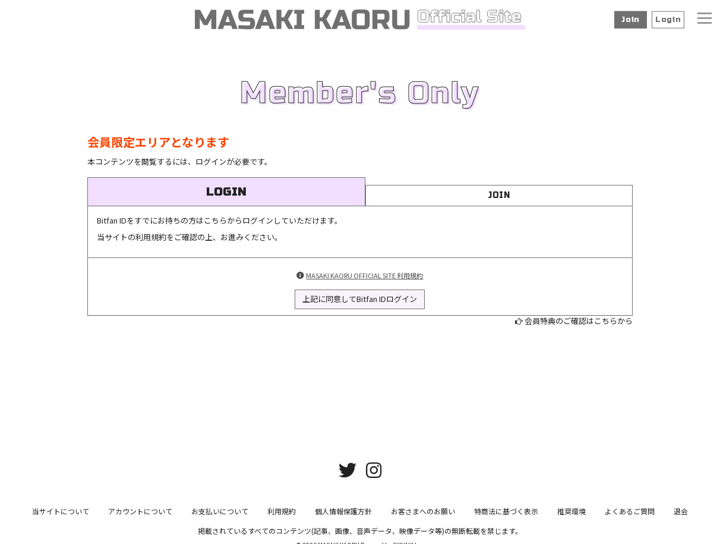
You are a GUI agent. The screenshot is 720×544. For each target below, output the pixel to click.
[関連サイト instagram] (373, 474)
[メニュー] (704, 19)
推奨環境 (571, 516)
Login (668, 19)
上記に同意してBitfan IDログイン (359, 298)
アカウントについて (140, 516)
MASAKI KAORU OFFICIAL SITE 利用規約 (364, 275)
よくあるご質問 (630, 516)
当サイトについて (60, 516)
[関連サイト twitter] (347, 474)
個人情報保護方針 (343, 516)
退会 (681, 516)
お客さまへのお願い (423, 516)
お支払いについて (219, 516)
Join (630, 19)
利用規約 (281, 516)
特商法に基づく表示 (506, 516)
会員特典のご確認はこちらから (579, 320)
